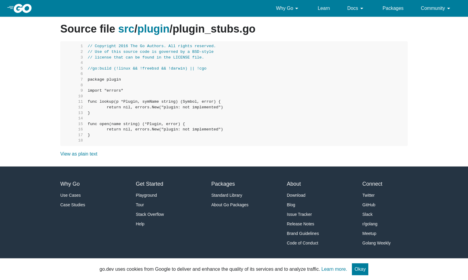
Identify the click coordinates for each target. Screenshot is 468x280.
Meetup (369, 233)
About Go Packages (230, 204)
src (126, 29)
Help (140, 223)
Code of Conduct (302, 243)
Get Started (149, 184)
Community (436, 8)
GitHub (368, 204)
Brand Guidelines (303, 233)
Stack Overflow (150, 214)
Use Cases (70, 195)
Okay (360, 269)
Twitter (368, 195)
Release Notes (300, 223)
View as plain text (78, 153)
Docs (356, 8)
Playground (146, 195)
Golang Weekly (376, 243)
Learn (324, 8)
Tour (140, 204)
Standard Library (226, 195)
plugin (153, 29)
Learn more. (334, 269)
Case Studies (72, 204)
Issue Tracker (299, 214)
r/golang (370, 223)
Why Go (288, 8)
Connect (372, 184)
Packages (393, 8)
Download (296, 195)
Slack (367, 214)
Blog (291, 204)
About (294, 184)
